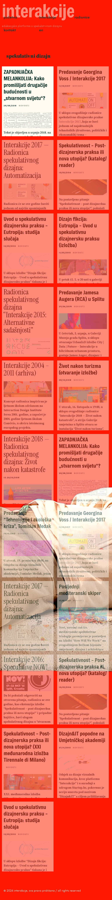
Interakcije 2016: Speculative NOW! (26, 663)
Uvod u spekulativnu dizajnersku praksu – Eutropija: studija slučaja (26, 228)
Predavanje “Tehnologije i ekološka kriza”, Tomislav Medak (27, 519)
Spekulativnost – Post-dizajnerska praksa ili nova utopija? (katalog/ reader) (83, 155)
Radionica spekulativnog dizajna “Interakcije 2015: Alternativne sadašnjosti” (25, 311)
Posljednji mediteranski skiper (80, 589)
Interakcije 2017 (70, 122)
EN (41, 30)
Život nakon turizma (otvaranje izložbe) (80, 369)
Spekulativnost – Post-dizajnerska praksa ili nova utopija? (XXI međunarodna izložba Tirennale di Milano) (27, 746)
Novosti (24, 106)
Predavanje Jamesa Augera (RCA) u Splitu (81, 295)
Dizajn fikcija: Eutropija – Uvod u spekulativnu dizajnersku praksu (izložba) (79, 232)
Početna (10, 17)
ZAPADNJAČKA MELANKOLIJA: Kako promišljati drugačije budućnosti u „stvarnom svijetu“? (25, 84)
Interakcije (47, 17)
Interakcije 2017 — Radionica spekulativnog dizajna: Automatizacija (26, 160)
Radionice (82, 17)
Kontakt (10, 30)
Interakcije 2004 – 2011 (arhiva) (26, 369)
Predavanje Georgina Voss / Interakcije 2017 (82, 75)
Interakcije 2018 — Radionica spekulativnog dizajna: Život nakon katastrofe (26, 454)
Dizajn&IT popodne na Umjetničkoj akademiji (82, 736)
